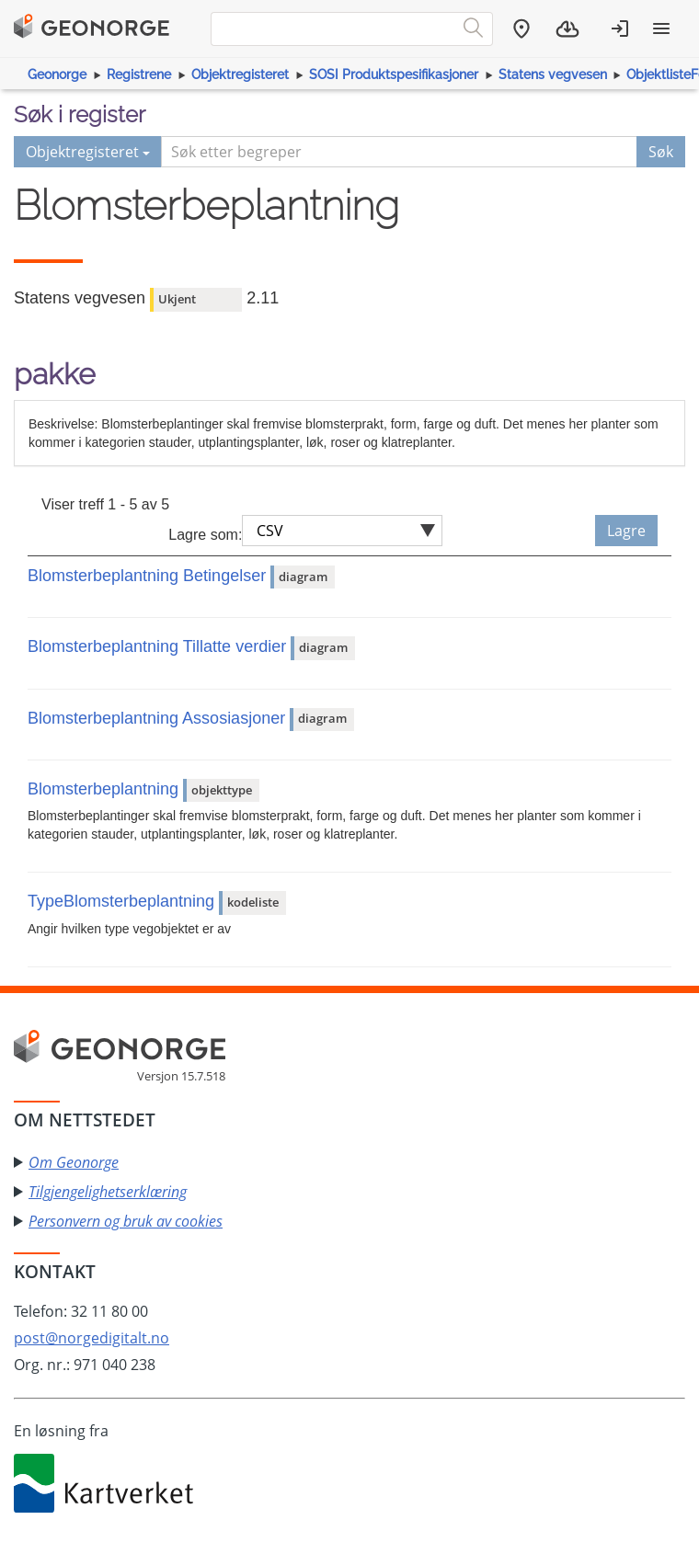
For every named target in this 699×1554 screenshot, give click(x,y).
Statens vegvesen (552, 74)
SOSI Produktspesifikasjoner (393, 74)
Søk (660, 152)
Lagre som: (205, 535)
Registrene (139, 74)
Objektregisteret (240, 74)
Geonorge (57, 74)
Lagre (626, 530)
